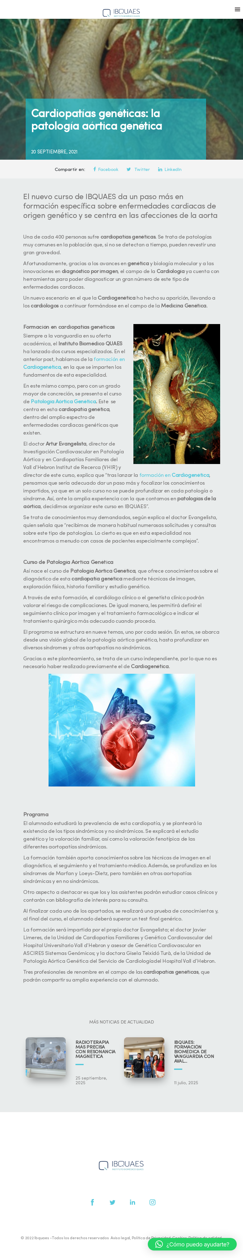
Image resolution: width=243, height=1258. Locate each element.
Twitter (138, 170)
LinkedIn (169, 170)
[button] (192, 1244)
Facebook (105, 170)
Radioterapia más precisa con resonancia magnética (95, 1049)
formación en (174, 475)
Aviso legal (120, 1238)
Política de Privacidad (151, 1238)
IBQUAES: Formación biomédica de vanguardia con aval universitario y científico (194, 1052)
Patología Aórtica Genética (63, 402)
